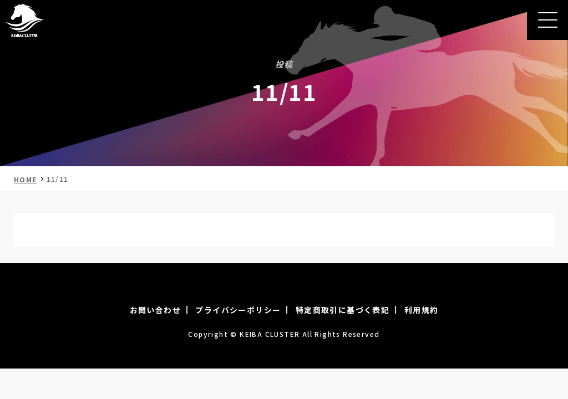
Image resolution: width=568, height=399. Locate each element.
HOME (25, 179)
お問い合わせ (155, 310)
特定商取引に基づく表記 (342, 310)
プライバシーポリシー (238, 310)
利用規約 (421, 310)
